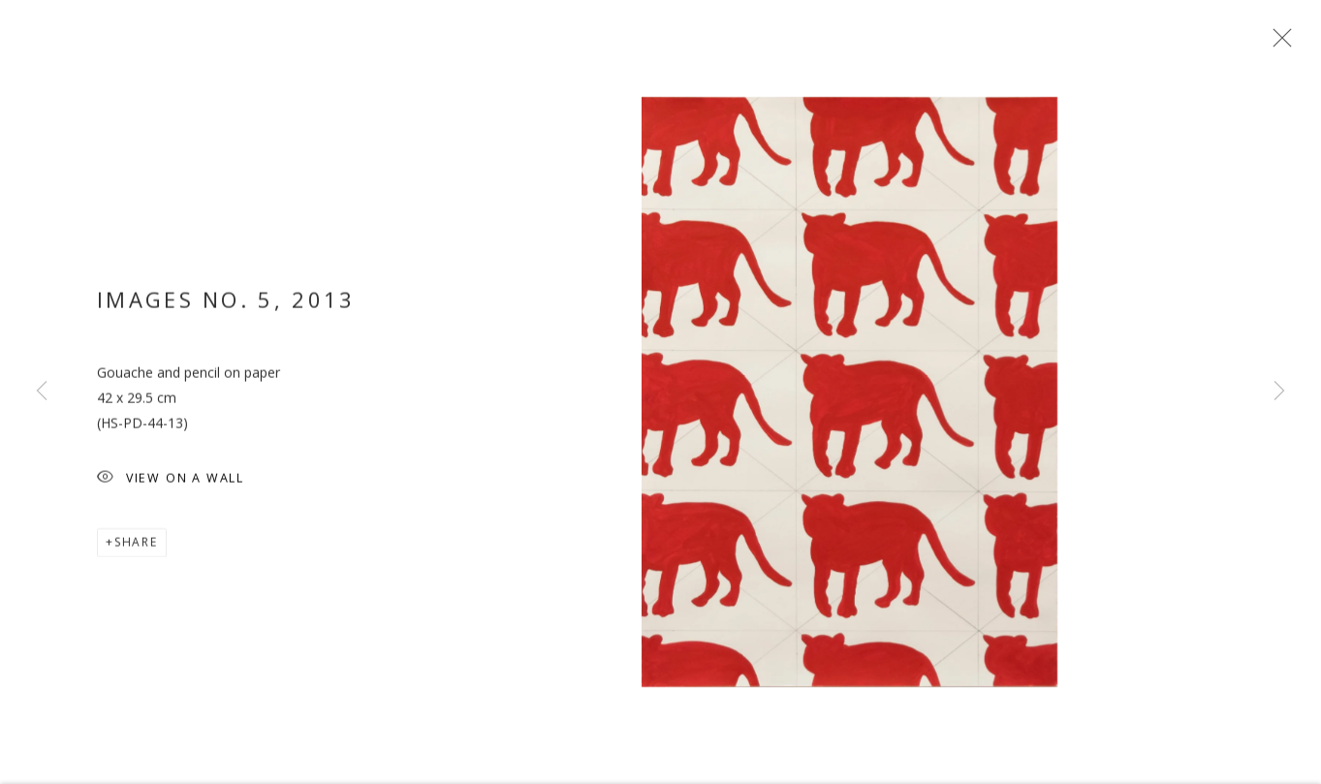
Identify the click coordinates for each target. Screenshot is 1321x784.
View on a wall (170, 481)
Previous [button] (41, 391)
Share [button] (136, 544)
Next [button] (1279, 391)
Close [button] (1277, 43)
